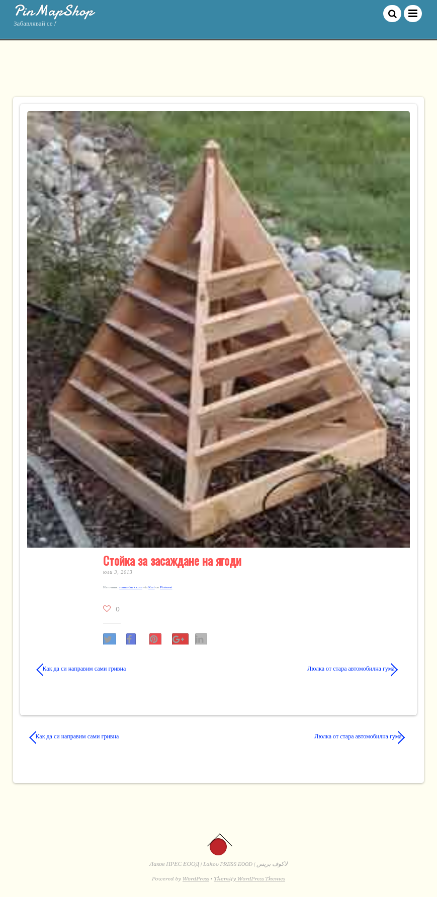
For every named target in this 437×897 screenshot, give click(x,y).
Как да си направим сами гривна (81, 668)
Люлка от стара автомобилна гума (312, 668)
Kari (151, 587)
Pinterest (166, 587)
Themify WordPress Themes (249, 878)
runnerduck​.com (130, 587)
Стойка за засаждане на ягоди (172, 560)
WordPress (196, 878)
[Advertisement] (219, 72)
